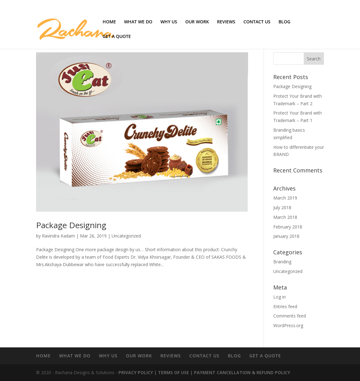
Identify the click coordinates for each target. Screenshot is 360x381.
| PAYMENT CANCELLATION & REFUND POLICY (239, 372)
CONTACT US (256, 22)
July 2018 (282, 207)
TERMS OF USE (173, 372)
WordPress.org (288, 325)
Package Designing (71, 225)
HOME (109, 22)
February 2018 (287, 227)
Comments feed (289, 316)
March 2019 (285, 198)
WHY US (168, 22)
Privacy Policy (314, 5)
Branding (282, 262)
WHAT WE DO (138, 22)
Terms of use (290, 5)
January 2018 (286, 236)
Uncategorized (126, 236)
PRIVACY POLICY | (137, 372)
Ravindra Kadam (58, 236)
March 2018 (285, 217)
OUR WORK (197, 22)
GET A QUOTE (117, 36)
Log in (279, 297)
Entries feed (285, 306)
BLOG (284, 22)
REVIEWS (226, 22)
